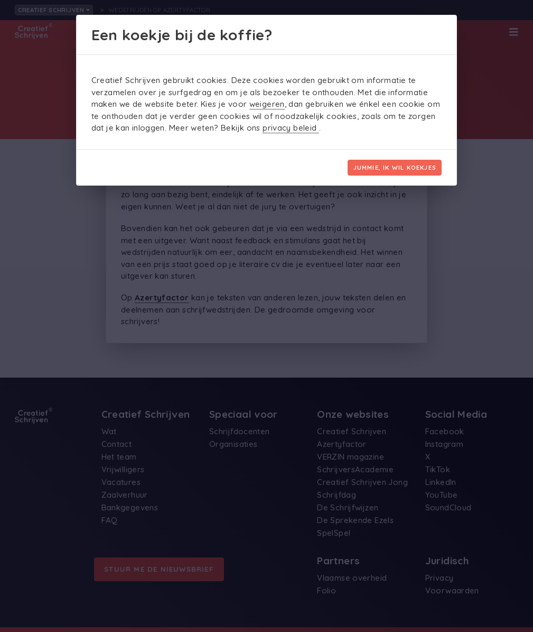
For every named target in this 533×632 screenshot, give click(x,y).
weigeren (267, 104)
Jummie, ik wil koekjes (394, 167)
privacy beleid (291, 128)
